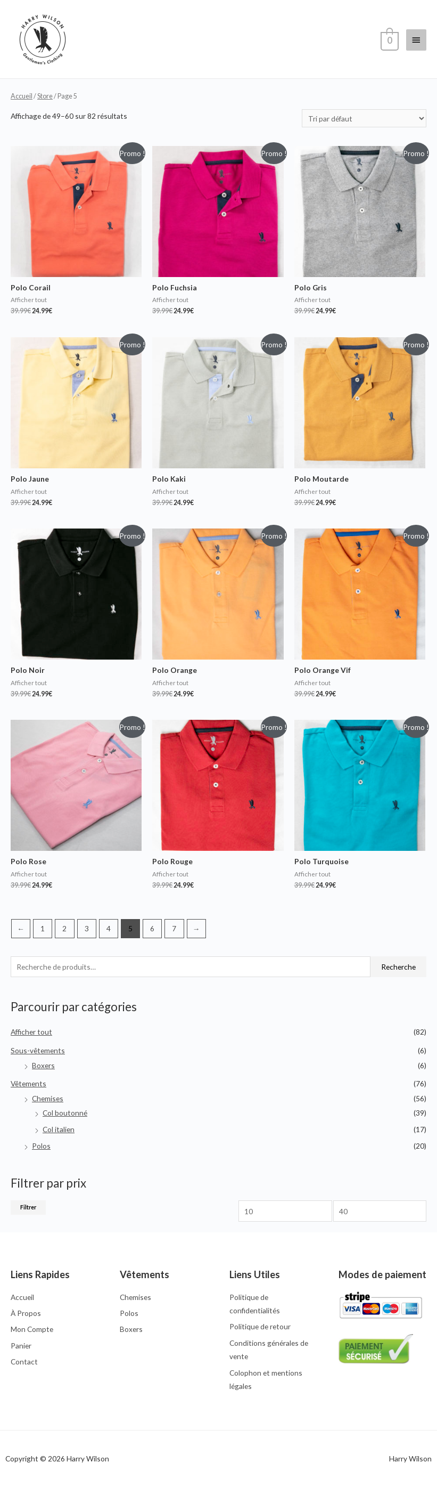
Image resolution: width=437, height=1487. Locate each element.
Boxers (43, 1065)
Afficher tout (31, 1031)
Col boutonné (65, 1112)
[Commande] (364, 118)
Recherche (398, 966)
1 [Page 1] (42, 928)
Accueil (21, 96)
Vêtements (28, 1083)
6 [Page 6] (152, 928)
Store (45, 96)
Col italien (59, 1129)
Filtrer (28, 1207)
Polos (41, 1145)
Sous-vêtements (38, 1050)
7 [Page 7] (174, 928)
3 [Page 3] (87, 928)
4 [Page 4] (108, 928)
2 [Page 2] (64, 928)
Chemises (47, 1098)
